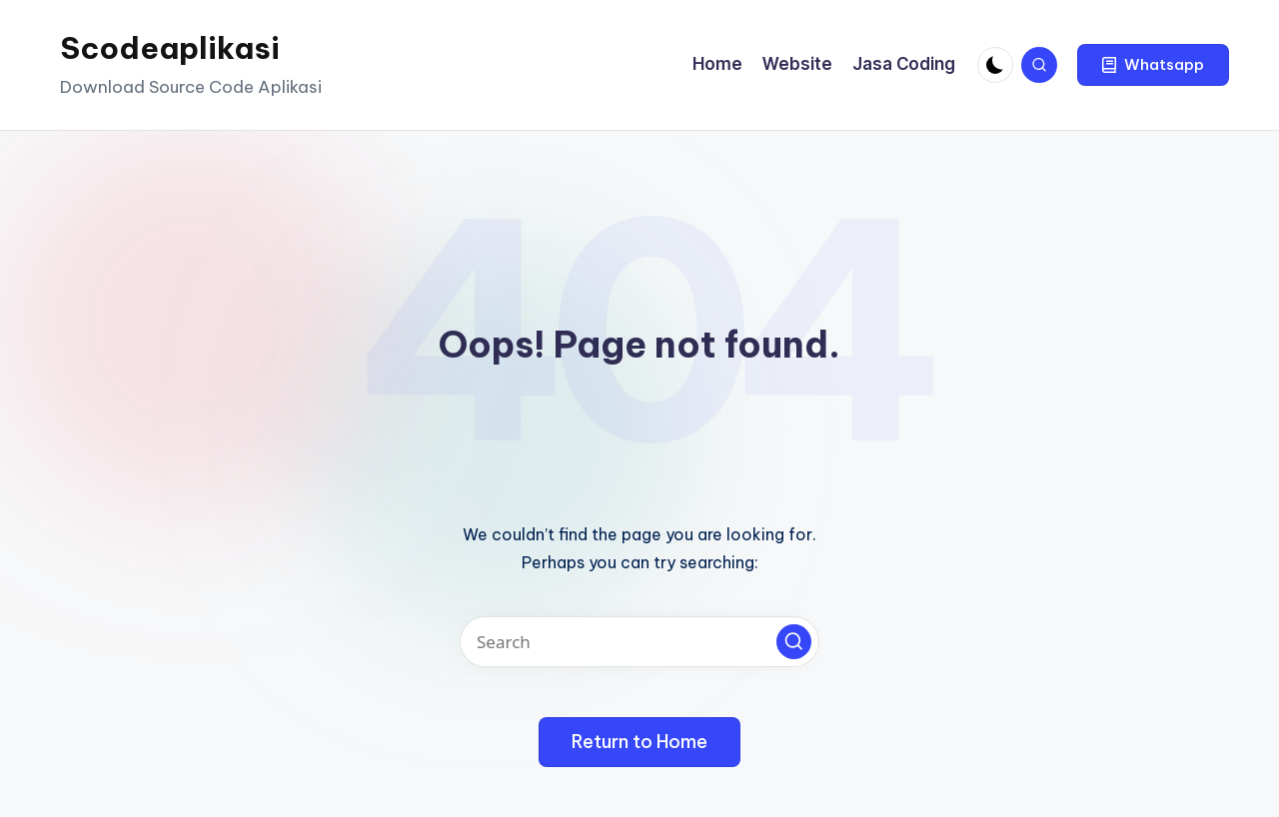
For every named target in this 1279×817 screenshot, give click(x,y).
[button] (1153, 65)
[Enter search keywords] (639, 641)
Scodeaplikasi (170, 48)
